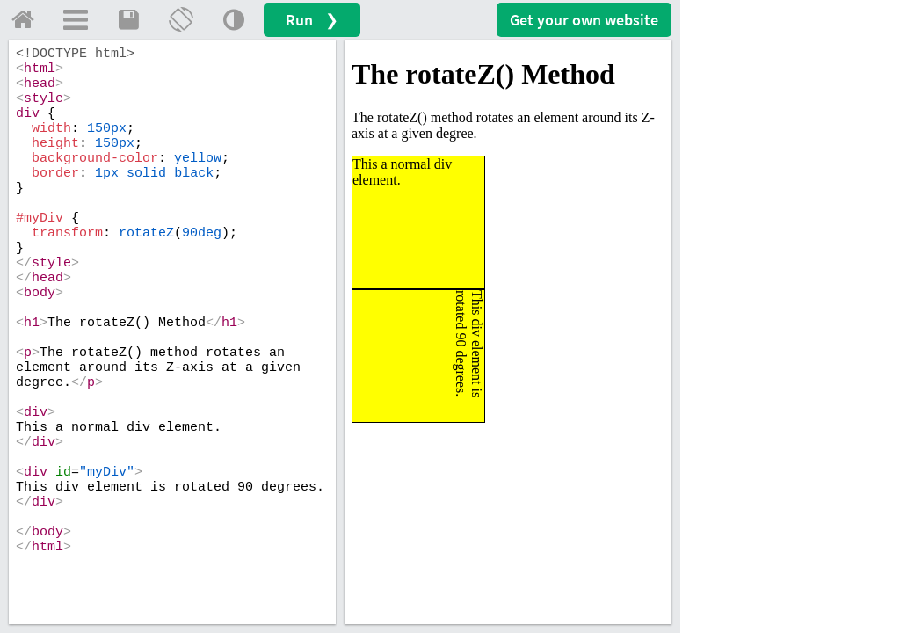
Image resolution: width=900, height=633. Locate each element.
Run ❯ (312, 20)
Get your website (584, 20)
